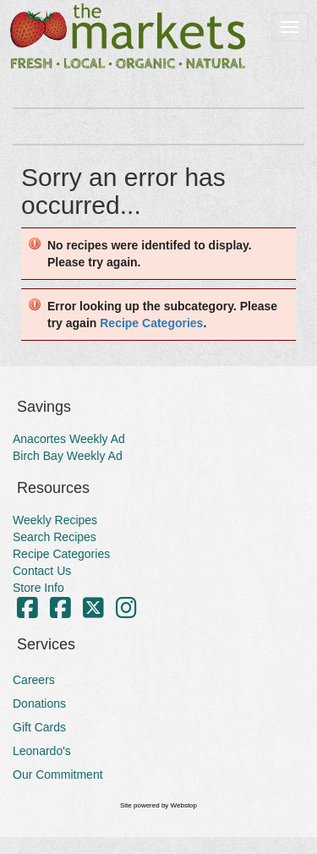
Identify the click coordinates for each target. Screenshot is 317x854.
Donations (39, 703)
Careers (34, 680)
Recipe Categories (151, 323)
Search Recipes (54, 537)
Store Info (38, 587)
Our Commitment (58, 774)
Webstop (184, 805)
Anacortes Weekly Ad (69, 439)
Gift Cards (39, 727)
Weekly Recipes (55, 520)
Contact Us (42, 571)
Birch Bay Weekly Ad (68, 456)
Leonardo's (42, 751)
